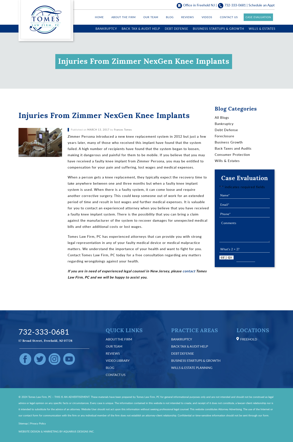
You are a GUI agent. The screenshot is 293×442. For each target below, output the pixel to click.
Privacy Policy (38, 423)
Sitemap (23, 423)
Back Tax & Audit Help (141, 29)
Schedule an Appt (262, 5)
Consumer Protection (232, 154)
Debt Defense (176, 29)
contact (189, 271)
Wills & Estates (262, 29)
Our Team (150, 17)
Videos (207, 17)
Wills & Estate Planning (191, 367)
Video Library (118, 360)
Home (99, 17)
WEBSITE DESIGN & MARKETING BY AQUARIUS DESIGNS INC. (56, 431)
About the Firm (123, 17)
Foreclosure (224, 136)
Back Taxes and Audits (233, 148)
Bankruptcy (106, 29)
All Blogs (222, 117)
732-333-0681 (235, 5)
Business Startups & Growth (218, 29)
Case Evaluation (258, 17)
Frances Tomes (123, 129)
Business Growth (229, 142)
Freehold (248, 339)
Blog (170, 17)
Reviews (187, 17)
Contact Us (229, 17)
